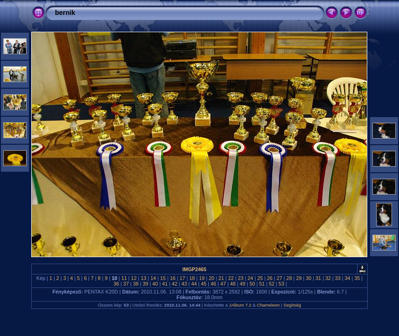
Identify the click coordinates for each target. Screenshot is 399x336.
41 (165, 284)
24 (250, 278)
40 (155, 284)
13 (143, 278)
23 (240, 278)
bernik (65, 12)
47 (223, 284)
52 (272, 284)
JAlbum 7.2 (240, 305)
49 (242, 284)
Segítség (292, 305)
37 (126, 284)
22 (231, 278)
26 (270, 278)
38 (135, 284)
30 (308, 278)
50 (252, 284)
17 (182, 278)
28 (289, 278)
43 (184, 284)
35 (357, 278)
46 (213, 284)
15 (163, 278)
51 (262, 284)
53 (281, 284)
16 (172, 278)
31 (318, 278)
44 (194, 284)
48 (232, 284)
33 (338, 278)
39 (145, 284)
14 (153, 278)
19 (202, 278)
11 (124, 278)
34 (347, 278)
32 (328, 278)
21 (221, 278)
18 (192, 278)
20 (211, 278)
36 (116, 284)
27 (279, 278)
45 (204, 284)
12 (134, 278)
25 (260, 278)
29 (299, 278)
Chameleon (268, 305)
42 (175, 284)
